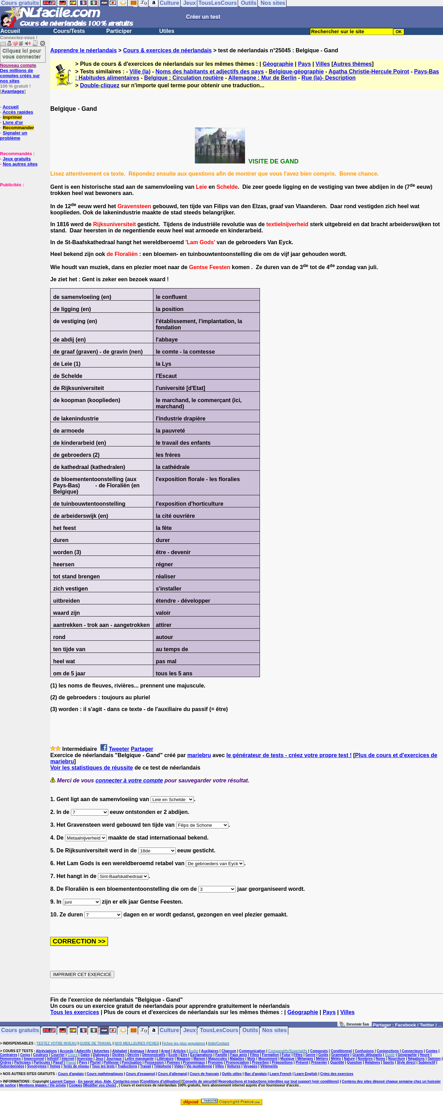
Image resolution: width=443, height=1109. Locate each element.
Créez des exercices (336, 1074)
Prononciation (237, 1062)
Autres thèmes (352, 64)
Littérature (165, 1059)
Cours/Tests (69, 31)
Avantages (12, 91)
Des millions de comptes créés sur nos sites (20, 73)
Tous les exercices (74, 1012)
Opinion (434, 1059)
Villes (323, 64)
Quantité (337, 1062)
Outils (250, 1030)
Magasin (183, 1059)
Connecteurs (412, 1051)
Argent (152, 1051)
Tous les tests (103, 1066)
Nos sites (274, 1030)
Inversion (84, 1059)
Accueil (10, 31)
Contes (431, 1051)
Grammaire (340, 1055)
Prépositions (282, 1062)
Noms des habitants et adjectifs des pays (209, 71)
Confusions (364, 1051)
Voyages (250, 1066)
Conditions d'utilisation (160, 1081)
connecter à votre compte (129, 780)
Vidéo (178, 1066)
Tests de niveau (76, 1066)
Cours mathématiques (105, 1074)
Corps (25, 1055)
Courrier (57, 1055)
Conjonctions (388, 1051)
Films (254, 1055)
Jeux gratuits (17, 158)
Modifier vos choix (99, 1085)
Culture (169, 1030)
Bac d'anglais (256, 1074)
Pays (304, 64)
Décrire (133, 1055)
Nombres (365, 1059)
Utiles (166, 31)
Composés (319, 1051)
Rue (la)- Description (328, 78)
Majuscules (217, 1059)
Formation (270, 1055)
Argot (165, 1051)
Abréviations (46, 1051)
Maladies (237, 1059)
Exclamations (201, 1055)
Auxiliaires (210, 1051)
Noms (380, 1059)
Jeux (189, 1030)
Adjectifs (83, 1051)
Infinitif (52, 1059)
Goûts (323, 1055)
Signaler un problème (13, 135)
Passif (58, 1062)
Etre (184, 1055)
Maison (199, 1059)
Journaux (114, 1059)
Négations (416, 1059)
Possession (154, 1062)
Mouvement (268, 1059)
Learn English (306, 1074)
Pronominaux (194, 1062)
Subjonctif (426, 1062)
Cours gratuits (20, 1030)
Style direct (406, 1062)
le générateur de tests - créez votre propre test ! (289, 755)
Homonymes (10, 1059)
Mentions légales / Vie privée (42, 1085)
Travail (145, 1066)
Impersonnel (34, 1059)
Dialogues (101, 1055)
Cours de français (204, 1074)
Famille (221, 1055)
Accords (66, 1051)
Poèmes (173, 1062)
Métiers (322, 1059)
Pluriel (95, 1062)
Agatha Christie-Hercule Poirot (368, 71)
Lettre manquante (139, 1059)
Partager (142, 749)
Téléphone (162, 1066)
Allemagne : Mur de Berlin (262, 78)
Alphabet (119, 1051)
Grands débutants (367, 1055)
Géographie (278, 64)
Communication (252, 1051)
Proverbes (260, 1062)
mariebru (199, 755)
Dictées (118, 1055)
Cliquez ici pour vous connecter (21, 53)
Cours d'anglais (71, 1074)
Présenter (319, 1062)
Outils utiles (232, 1074)
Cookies (75, 1085)
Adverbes (102, 1051)
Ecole (173, 1055)
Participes (22, 1062)
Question (354, 1062)
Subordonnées (12, 1066)
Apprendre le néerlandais (83, 50)
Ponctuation (132, 1062)
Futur (286, 1055)
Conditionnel (341, 1051)
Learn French (280, 1074)
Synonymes (36, 1066)
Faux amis (238, 1055)
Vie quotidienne (199, 1066)
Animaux (137, 1051)
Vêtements (269, 1066)
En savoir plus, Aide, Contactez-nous (108, 1081)
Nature (349, 1059)
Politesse (111, 1062)
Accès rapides (17, 112)
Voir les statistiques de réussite (91, 768)
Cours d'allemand (172, 1074)
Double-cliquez (99, 85)
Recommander (18, 127)
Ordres (5, 1062)
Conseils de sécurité (199, 1081)
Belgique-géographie (296, 71)
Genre (311, 1055)
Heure (425, 1055)
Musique (287, 1059)
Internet (68, 1059)
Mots (251, 1059)
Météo (336, 1059)
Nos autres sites (20, 164)
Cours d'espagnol (140, 1074)
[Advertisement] (21, 222)
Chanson (229, 1051)
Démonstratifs (153, 1055)
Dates (85, 1055)
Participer (119, 31)
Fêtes (297, 1055)
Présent (302, 1062)
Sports (388, 1062)
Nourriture (396, 1059)
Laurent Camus (62, 1081)
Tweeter (119, 749)
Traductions (127, 1066)
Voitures (234, 1066)
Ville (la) (140, 71)
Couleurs (40, 1055)
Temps (55, 1066)
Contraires (8, 1055)
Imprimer (12, 117)
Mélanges (305, 1059)
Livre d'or (13, 122)
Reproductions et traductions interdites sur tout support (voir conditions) (278, 1081)
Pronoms (215, 1062)
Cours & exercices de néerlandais (167, 50)
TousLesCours (219, 1030)
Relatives (372, 1062)
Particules (42, 1062)
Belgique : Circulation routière (184, 78)
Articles (179, 1051)
